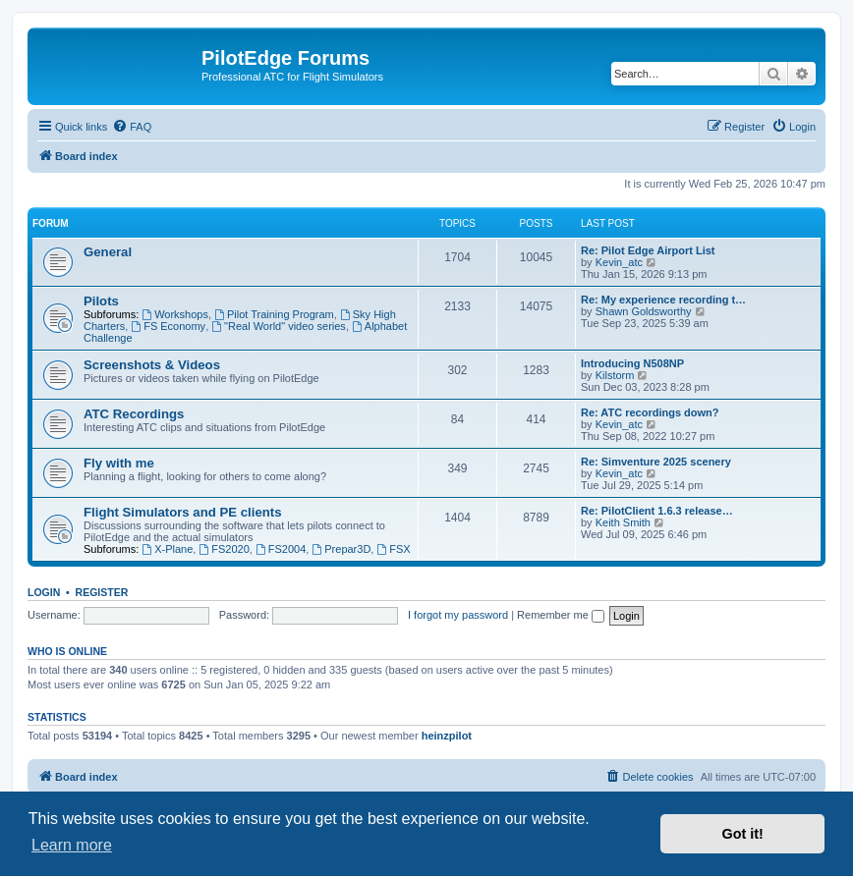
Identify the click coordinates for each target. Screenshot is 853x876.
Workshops (175, 314)
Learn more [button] (71, 845)
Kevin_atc (619, 262)
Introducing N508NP (632, 363)
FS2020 (224, 549)
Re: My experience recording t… (663, 299)
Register (102, 592)
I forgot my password (458, 615)
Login (44, 592)
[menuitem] (131, 126)
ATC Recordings (134, 414)
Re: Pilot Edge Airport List (648, 250)
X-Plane (167, 549)
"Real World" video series (278, 326)
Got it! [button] (743, 834)
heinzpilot (447, 735)
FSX (393, 549)
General (108, 252)
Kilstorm (615, 375)
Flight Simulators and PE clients (183, 512)
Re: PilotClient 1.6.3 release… (657, 511)
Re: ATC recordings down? (650, 412)
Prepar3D (341, 549)
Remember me (560, 615)
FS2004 (281, 549)
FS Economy (168, 326)
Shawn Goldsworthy (644, 311)
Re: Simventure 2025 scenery (656, 461)
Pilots (101, 301)
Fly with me (119, 463)
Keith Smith (623, 522)
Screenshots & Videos (152, 364)
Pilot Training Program (274, 314)
